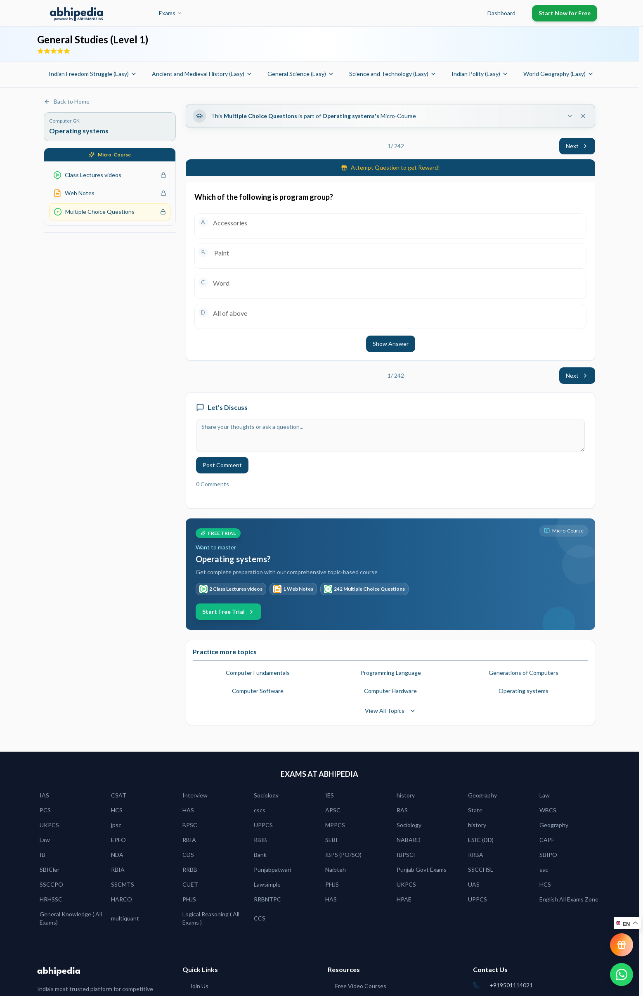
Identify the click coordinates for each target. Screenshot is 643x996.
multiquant (125, 918)
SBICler (49, 869)
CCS (259, 918)
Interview (195, 795)
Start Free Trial (228, 611)
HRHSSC (51, 899)
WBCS (547, 810)
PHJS (332, 884)
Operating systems (523, 690)
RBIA (189, 839)
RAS (402, 810)
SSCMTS (122, 884)
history (406, 795)
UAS (474, 884)
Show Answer (391, 343)
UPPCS (263, 824)
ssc (543, 869)
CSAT (118, 795)
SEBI (331, 839)
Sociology (266, 795)
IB (42, 854)
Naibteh (335, 869)
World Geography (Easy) (558, 73)
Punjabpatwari (272, 869)
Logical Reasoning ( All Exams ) (210, 918)
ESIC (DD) (481, 839)
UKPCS (49, 824)
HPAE (404, 899)
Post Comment (222, 464)
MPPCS (335, 824)
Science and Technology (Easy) (393, 73)
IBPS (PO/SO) (343, 854)
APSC (332, 810)
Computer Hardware (390, 690)
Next (577, 145)
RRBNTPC (267, 899)
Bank (260, 854)
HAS (188, 810)
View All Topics (390, 710)
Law (544, 795)
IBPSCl (406, 854)
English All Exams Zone (568, 899)
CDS (188, 854)
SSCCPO (51, 884)
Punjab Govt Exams (422, 869)
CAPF (546, 839)
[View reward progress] (621, 944)
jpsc (116, 824)
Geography (482, 795)
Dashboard (501, 13)
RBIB (260, 839)
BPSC (189, 824)
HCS (117, 810)
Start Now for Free (565, 13)
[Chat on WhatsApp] (621, 974)
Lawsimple (267, 884)
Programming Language (390, 672)
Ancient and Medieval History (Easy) (202, 73)
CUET (190, 884)
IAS (44, 795)
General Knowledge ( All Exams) (71, 918)
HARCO (121, 899)
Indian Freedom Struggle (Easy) (93, 73)
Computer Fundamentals (258, 672)
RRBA (475, 854)
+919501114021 (511, 985)
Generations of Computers (523, 672)
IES (329, 795)
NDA (117, 854)
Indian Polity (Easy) (480, 73)
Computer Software (258, 690)
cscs (259, 810)
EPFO (118, 839)
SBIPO (548, 854)
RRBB (189, 869)
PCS (45, 810)
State (475, 810)
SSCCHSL (480, 869)
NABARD (409, 839)
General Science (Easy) (300, 73)
